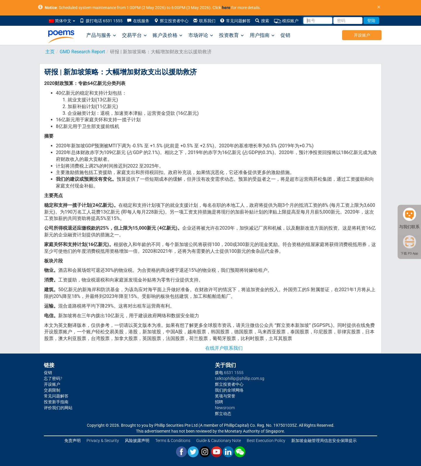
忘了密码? (53, 378)
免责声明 (72, 440)
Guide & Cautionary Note (218, 440)
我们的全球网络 (229, 390)
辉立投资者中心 (171, 20)
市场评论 (200, 35)
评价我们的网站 (58, 407)
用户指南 (262, 35)
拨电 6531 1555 (229, 372)
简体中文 (62, 20)
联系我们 (204, 20)
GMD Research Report (82, 51)
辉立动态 (223, 413)
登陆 (371, 20)
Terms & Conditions (172, 440)
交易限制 (52, 390)
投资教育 (231, 35)
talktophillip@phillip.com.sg (239, 378)
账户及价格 (167, 35)
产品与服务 (101, 35)
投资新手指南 (56, 402)
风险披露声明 (137, 440)
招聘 (219, 402)
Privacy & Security (103, 440)
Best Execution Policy (266, 440)
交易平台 (134, 35)
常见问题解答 (235, 20)
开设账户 (362, 35)
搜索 (262, 20)
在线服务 (138, 20)
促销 (285, 35)
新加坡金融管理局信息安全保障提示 (324, 440)
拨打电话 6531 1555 (101, 20)
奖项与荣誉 (225, 396)
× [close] (378, 7)
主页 (50, 51)
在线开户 (214, 348)
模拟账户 (286, 20)
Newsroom (225, 407)
